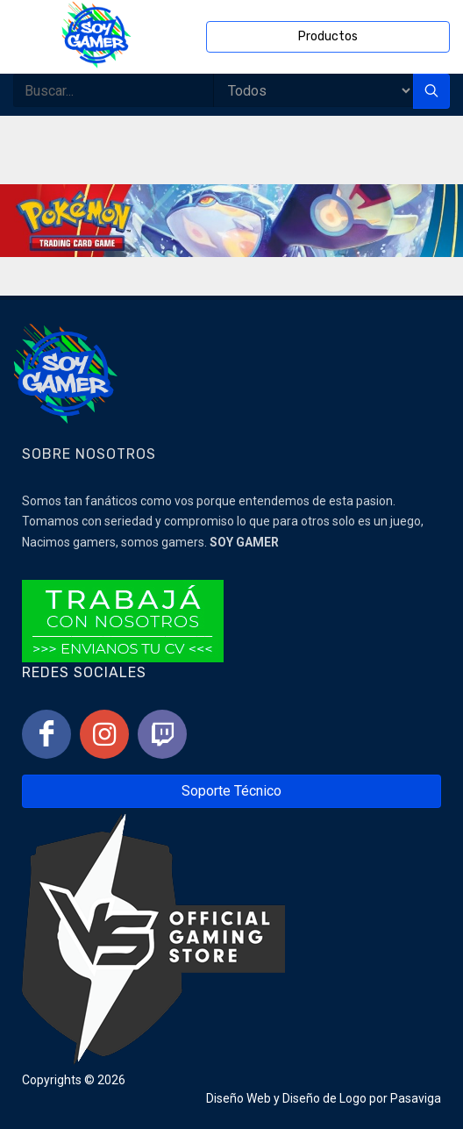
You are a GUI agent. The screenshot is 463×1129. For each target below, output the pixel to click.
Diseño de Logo (324, 1098)
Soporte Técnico (231, 790)
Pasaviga (415, 1098)
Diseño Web (238, 1098)
